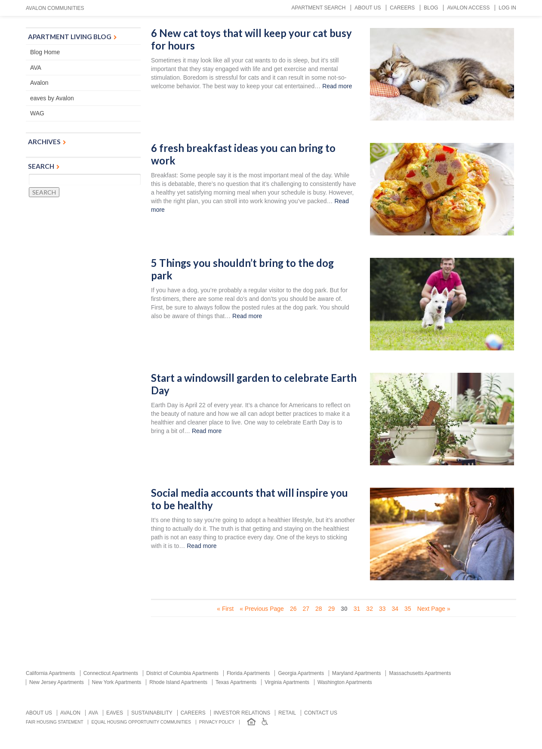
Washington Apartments (344, 682)
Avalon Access (468, 8)
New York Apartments (117, 682)
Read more (337, 86)
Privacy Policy (216, 722)
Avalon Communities (55, 8)
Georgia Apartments (301, 673)
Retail (287, 713)
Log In (507, 8)
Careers (402, 8)
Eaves (114, 713)
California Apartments (50, 673)
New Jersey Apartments (56, 682)
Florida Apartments (248, 673)
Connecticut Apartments (110, 673)
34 (395, 608)
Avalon (39, 82)
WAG (37, 113)
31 (357, 608)
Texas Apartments (236, 682)
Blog (431, 8)
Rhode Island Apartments (178, 682)
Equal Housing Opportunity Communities (141, 722)
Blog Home (45, 52)
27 (305, 608)
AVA (35, 67)
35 (407, 608)
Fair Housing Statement (54, 722)
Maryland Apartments (356, 673)
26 (293, 608)
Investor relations (242, 713)
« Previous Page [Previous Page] (262, 608)
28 (318, 608)
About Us (367, 8)
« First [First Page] (225, 608)
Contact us (320, 713)
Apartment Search (318, 8)
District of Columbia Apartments (182, 673)
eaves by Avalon (52, 98)
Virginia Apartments (287, 682)
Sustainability (151, 713)
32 (369, 608)
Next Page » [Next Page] (433, 608)
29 (331, 608)
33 (382, 608)
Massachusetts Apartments (420, 673)
